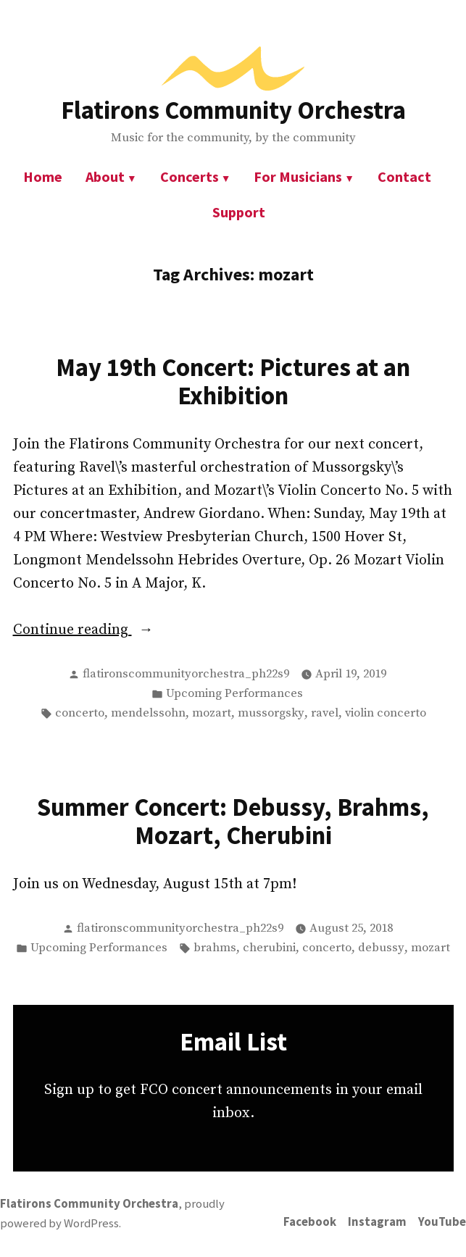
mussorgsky (271, 713)
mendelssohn (148, 713)
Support (238, 212)
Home (42, 176)
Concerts (189, 176)
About (105, 176)
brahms (215, 948)
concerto (79, 713)
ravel (324, 713)
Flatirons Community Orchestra (233, 109)
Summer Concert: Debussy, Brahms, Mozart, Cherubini (233, 821)
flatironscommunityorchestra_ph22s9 (186, 674)
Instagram (377, 1221)
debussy (381, 948)
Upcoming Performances (234, 693)
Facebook (309, 1221)
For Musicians (298, 176)
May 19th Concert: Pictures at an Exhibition (233, 381)
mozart (211, 713)
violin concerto (385, 713)
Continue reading (110, 630)
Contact (404, 176)
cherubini (269, 948)
